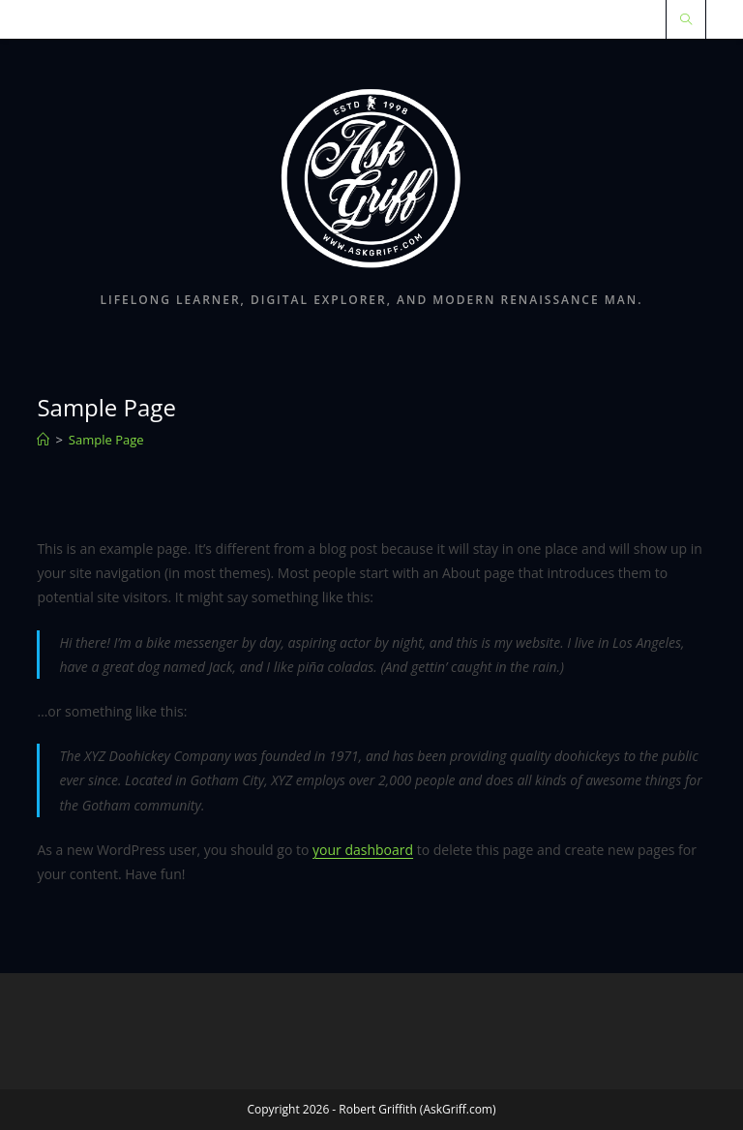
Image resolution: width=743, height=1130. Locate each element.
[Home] (43, 439)
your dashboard (362, 849)
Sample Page (106, 439)
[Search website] (685, 20)
